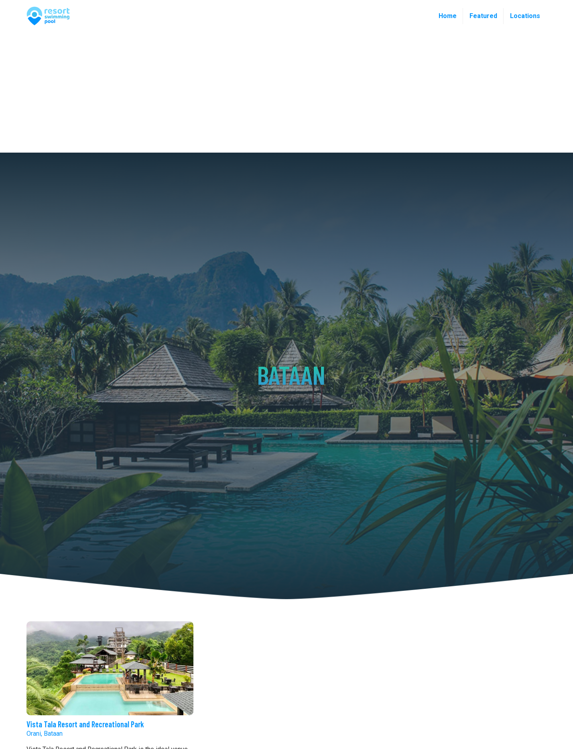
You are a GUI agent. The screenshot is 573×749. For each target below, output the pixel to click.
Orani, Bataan (44, 733)
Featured (483, 16)
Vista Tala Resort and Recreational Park (85, 724)
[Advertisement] (286, 92)
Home (448, 16)
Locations (525, 16)
